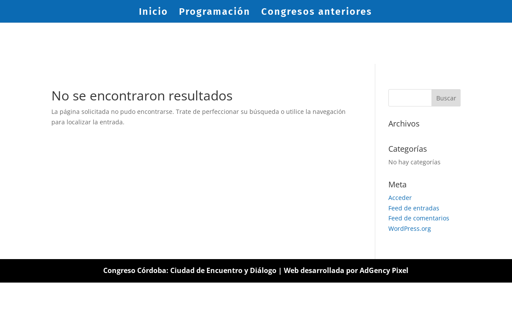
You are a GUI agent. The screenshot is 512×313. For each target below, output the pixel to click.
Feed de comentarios (418, 218)
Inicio (153, 13)
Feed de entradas (413, 208)
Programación (214, 13)
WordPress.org (409, 228)
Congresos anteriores (316, 13)
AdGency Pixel (384, 270)
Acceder (400, 197)
